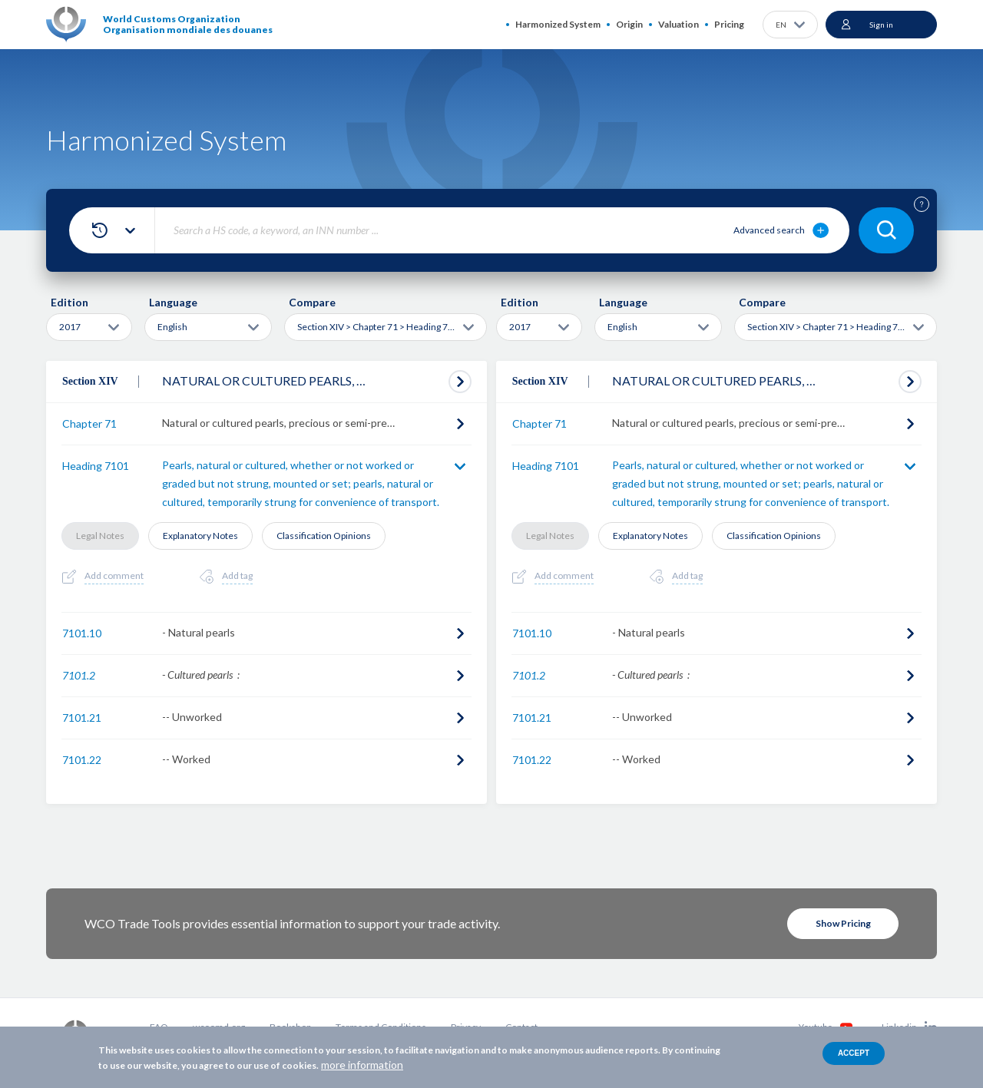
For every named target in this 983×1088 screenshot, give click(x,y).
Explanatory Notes (200, 535)
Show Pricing (843, 923)
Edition (69, 302)
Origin (629, 24)
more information (362, 1064)
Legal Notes (100, 535)
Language (173, 302)
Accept (853, 1053)
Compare (312, 302)
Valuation (678, 24)
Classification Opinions (323, 535)
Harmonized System (558, 24)
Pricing (729, 24)
